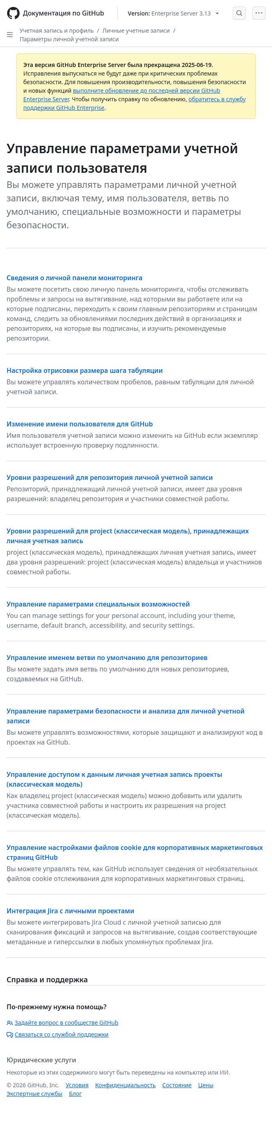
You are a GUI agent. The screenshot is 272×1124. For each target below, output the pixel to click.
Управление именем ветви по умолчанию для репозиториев (107, 657)
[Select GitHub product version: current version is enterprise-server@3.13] (173, 13)
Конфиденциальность (125, 1085)
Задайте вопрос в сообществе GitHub (62, 1022)
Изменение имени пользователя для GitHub (80, 423)
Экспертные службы (35, 1093)
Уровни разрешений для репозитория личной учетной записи (110, 477)
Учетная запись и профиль (57, 30)
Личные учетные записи (136, 30)
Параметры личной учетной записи (69, 39)
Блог (75, 1093)
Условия (77, 1085)
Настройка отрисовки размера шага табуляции (85, 370)
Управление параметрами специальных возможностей (98, 604)
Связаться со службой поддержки (57, 1034)
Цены (206, 1085)
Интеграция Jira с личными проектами (70, 910)
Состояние (177, 1085)
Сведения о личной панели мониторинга (74, 277)
